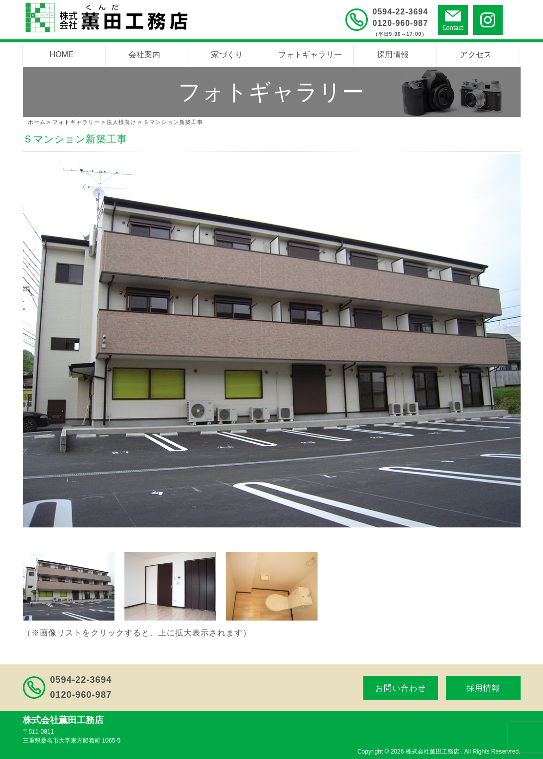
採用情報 (393, 54)
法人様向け (121, 122)
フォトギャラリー (310, 54)
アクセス (476, 54)
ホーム (37, 122)
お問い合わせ (400, 688)
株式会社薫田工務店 (433, 751)
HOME (62, 54)
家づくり (227, 54)
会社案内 (144, 54)
